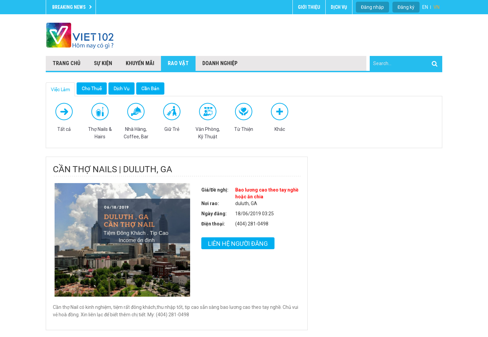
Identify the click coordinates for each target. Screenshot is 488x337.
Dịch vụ (339, 7)
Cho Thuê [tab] (92, 88)
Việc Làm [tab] (60, 89)
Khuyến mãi (140, 63)
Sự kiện (103, 63)
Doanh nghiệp (220, 63)
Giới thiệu (309, 7)
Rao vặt (178, 63)
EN (425, 7)
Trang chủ (66, 63)
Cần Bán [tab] (150, 88)
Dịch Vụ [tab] (121, 88)
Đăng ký (406, 7)
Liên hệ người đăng (238, 243)
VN (436, 7)
